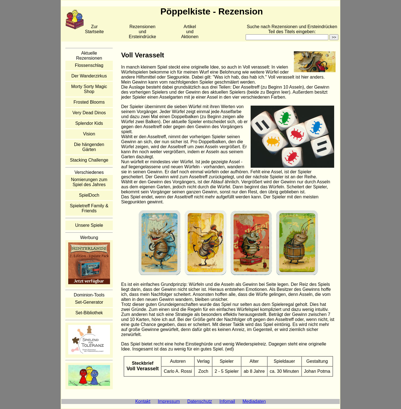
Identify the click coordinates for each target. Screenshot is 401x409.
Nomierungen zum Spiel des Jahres (89, 182)
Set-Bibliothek (89, 312)
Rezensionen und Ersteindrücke (142, 31)
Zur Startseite (94, 29)
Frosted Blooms (89, 102)
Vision (89, 134)
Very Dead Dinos (89, 112)
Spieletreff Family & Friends (89, 208)
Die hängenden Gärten (89, 147)
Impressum (169, 401)
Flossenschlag (89, 65)
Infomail (227, 401)
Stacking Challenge (89, 160)
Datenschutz (199, 401)
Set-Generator (89, 302)
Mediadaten (254, 401)
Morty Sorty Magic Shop (89, 89)
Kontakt (142, 401)
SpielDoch (89, 195)
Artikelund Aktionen (189, 31)
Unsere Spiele (89, 225)
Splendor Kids (89, 123)
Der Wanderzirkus (89, 76)
